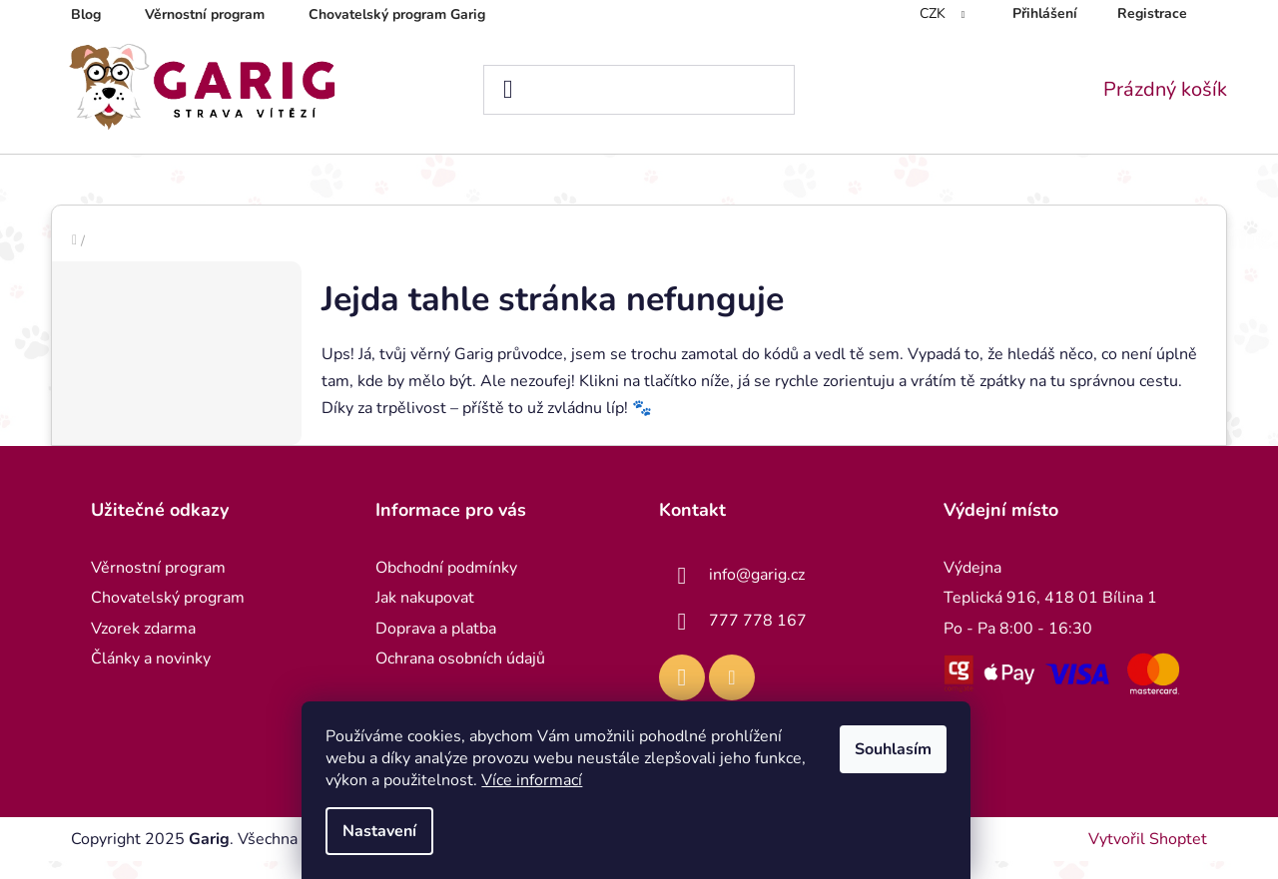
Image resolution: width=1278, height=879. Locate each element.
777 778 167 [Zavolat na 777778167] (758, 639)
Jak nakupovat (424, 616)
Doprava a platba (435, 647)
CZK (935, 13)
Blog (86, 14)
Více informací (534, 780)
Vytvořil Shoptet (1147, 857)
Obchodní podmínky (446, 586)
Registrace (1152, 13)
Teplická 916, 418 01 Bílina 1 (1050, 616)
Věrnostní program (205, 14)
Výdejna (972, 586)
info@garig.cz (757, 593)
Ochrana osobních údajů (460, 676)
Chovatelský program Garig (397, 14)
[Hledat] (639, 90)
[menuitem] (93, 179)
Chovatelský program (168, 616)
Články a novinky (151, 676)
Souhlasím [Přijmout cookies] (896, 749)
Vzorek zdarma (143, 647)
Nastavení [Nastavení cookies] (382, 831)
